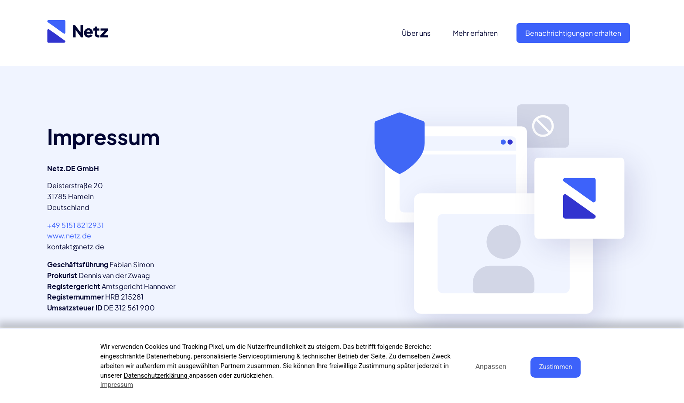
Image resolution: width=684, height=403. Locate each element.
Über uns (416, 33)
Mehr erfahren (475, 33)
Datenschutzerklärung (156, 375)
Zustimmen (555, 367)
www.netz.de (69, 235)
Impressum (116, 385)
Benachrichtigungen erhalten (573, 33)
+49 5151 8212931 (75, 225)
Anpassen (490, 366)
